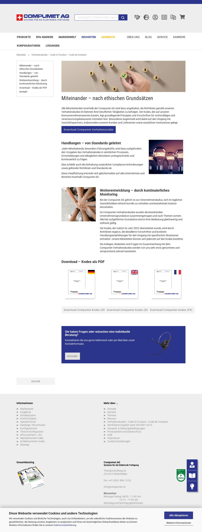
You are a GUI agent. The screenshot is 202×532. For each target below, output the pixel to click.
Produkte (24, 37)
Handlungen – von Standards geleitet (28, 75)
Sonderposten (28, 415)
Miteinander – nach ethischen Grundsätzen (31, 67)
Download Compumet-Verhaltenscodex (88, 129)
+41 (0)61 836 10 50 (120, 480)
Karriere (179, 37)
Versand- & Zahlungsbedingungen (126, 428)
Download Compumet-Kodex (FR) (171, 309)
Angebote (108, 37)
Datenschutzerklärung (65, 525)
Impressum (113, 438)
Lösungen (52, 45)
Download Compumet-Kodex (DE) (85, 309)
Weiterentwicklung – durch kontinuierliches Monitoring (33, 82)
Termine (111, 415)
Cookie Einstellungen (118, 441)
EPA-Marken (44, 37)
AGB (109, 434)
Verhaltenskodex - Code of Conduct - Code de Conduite (137, 421)
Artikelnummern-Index (32, 441)
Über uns (133, 37)
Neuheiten (89, 37)
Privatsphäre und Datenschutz (124, 431)
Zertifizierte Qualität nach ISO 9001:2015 (129, 425)
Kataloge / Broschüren (32, 425)
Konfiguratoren (28, 45)
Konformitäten (28, 418)
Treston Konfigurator (31, 431)
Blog (148, 37)
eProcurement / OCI (31, 434)
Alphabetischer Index (31, 438)
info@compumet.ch (115, 486)
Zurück (35, 381)
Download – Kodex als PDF (33, 87)
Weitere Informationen (178, 522)
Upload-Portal (28, 421)
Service (162, 37)
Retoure (111, 418)
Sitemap (24, 444)
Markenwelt (67, 37)
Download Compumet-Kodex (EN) (128, 309)
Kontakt (23, 91)
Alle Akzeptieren (178, 515)
